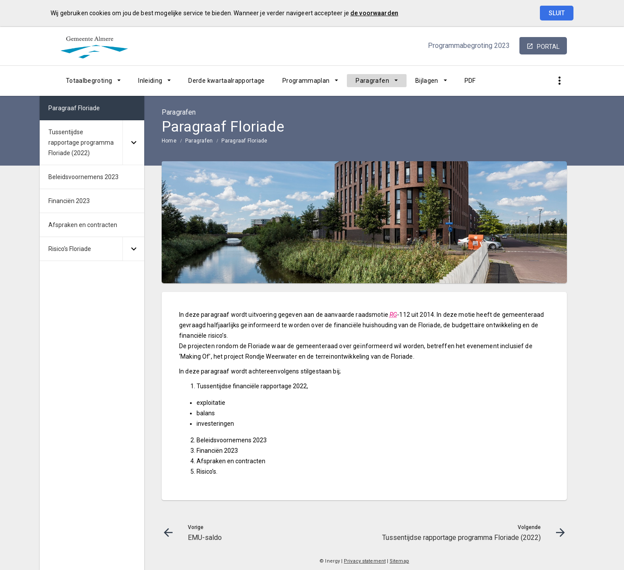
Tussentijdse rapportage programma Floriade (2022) (81, 142)
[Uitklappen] (133, 142)
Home (169, 141)
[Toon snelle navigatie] (559, 80)
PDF (470, 80)
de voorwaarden (374, 13)
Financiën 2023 (69, 200)
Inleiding (150, 80)
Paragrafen (372, 80)
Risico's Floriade (69, 248)
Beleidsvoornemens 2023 (83, 176)
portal (548, 46)
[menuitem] (93, 80)
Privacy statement (365, 561)
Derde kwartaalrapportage (226, 80)
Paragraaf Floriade (244, 141)
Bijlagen (426, 80)
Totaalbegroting (89, 80)
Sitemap (399, 561)
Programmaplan (306, 80)
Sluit (557, 13)
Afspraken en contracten (82, 224)
